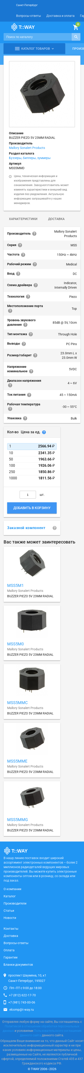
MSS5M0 (15, 644)
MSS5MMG (17, 819)
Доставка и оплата (60, 16)
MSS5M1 (15, 585)
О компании (12, 889)
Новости (10, 918)
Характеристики (23, 219)
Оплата (9, 950)
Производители (15, 903)
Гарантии (10, 957)
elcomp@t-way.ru (21, 1009)
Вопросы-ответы (28, 16)
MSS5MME (17, 761)
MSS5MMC (17, 702)
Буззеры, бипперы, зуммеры (30, 158)
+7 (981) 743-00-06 (21, 1002)
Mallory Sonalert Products (27, 148)
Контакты (11, 928)
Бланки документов (18, 964)
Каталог (10, 896)
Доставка (56, 219)
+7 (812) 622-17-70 (22, 995)
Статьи (9, 910)
